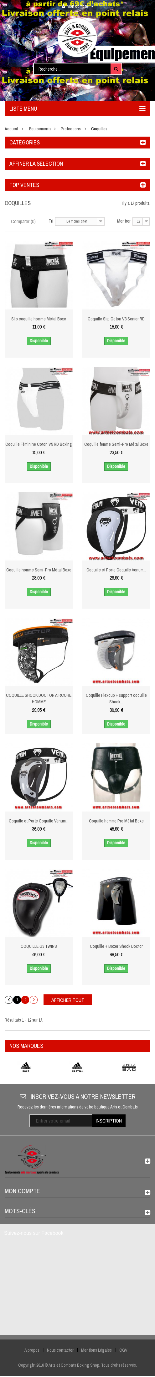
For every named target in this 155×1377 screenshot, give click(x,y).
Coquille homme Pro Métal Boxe (116, 821)
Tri (51, 221)
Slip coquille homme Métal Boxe (38, 319)
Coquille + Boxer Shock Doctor (116, 946)
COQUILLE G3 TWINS (39, 946)
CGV (123, 1350)
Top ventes (24, 185)
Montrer (124, 221)
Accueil (11, 129)
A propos (31, 1350)
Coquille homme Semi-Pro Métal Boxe (38, 570)
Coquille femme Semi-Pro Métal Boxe (116, 444)
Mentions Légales (96, 1350)
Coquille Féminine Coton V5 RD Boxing (38, 444)
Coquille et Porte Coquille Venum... (116, 570)
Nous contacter (60, 1350)
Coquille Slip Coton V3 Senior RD (116, 319)
